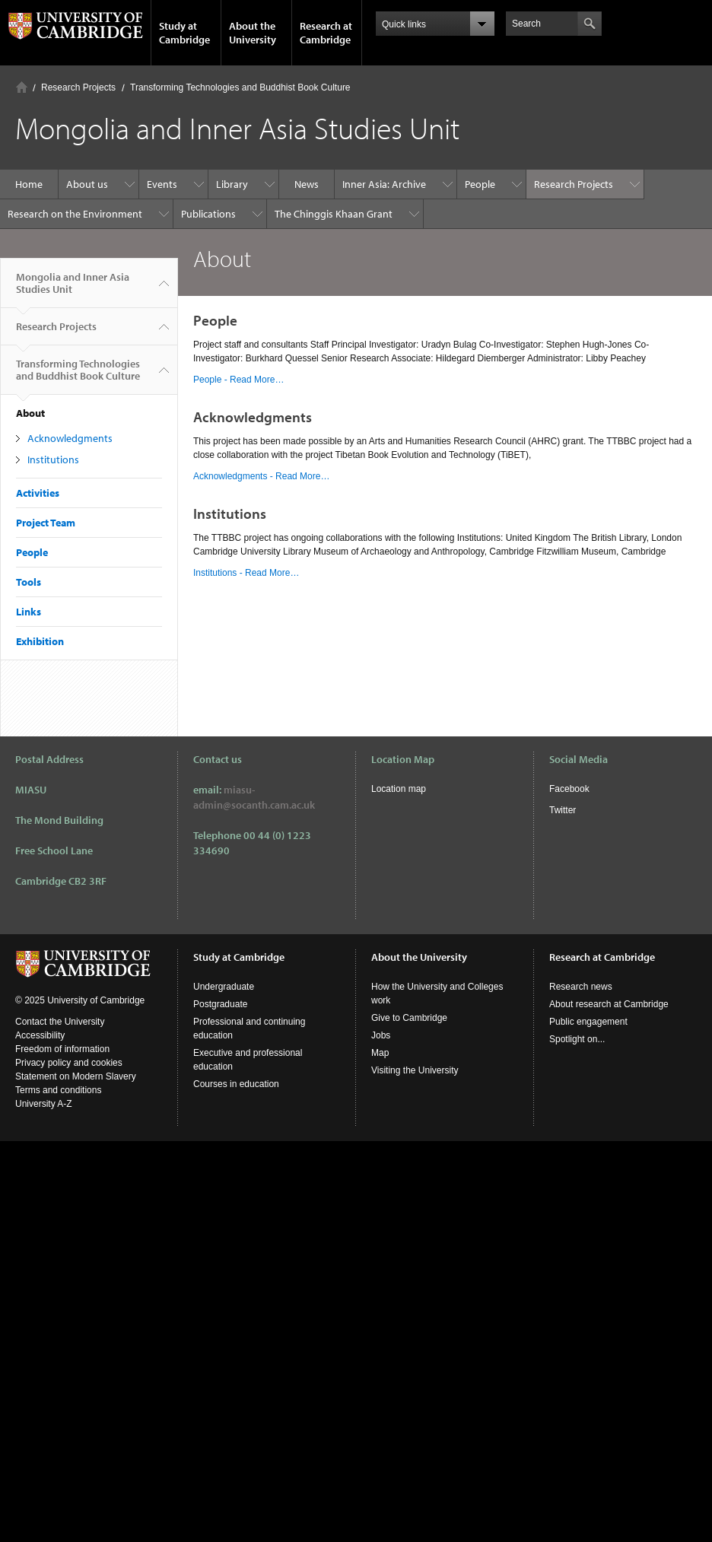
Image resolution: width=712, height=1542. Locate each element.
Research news (580, 986)
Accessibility (40, 1035)
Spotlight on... (577, 1039)
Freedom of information (62, 1049)
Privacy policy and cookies (68, 1062)
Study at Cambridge (184, 32)
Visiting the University (415, 1070)
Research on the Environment (75, 214)
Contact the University (59, 1021)
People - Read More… (238, 379)
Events (162, 184)
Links (28, 611)
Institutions (53, 459)
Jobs (380, 1035)
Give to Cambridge (409, 1018)
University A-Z (43, 1103)
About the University (252, 32)
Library (232, 184)
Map (380, 1053)
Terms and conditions (58, 1090)
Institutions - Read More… (246, 573)
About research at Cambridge (609, 1004)
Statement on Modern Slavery (75, 1076)
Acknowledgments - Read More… (261, 476)
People (480, 184)
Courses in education (236, 1084)
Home (21, 87)
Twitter (562, 810)
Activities (37, 493)
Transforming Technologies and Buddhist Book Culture (240, 87)
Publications (208, 214)
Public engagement (588, 1021)
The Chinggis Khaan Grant (334, 214)
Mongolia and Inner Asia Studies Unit (72, 289)
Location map (398, 789)
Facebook (569, 789)
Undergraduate (223, 986)
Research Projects (78, 87)
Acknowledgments (70, 438)
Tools (28, 582)
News (306, 184)
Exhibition (40, 641)
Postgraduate (220, 1004)
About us (87, 184)
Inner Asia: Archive (384, 184)
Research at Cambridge (326, 32)
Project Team (45, 522)
